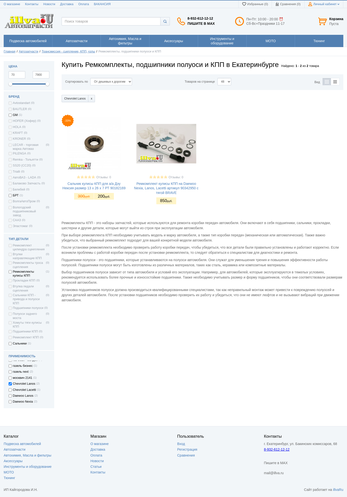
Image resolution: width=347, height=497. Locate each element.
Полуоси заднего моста (25, 315)
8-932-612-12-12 (200, 18)
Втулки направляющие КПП (27, 256)
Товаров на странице (200, 81)
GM (15, 115)
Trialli (16, 171)
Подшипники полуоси (28, 308)
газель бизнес (23, 366)
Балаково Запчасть (26, 183)
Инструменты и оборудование (28, 467)
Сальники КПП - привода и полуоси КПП (26, 299)
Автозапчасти (29, 51)
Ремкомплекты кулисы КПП (23, 273)
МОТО (9, 472)
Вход (181, 444)
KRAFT (18, 133)
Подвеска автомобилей (22, 444)
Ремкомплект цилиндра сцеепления (29, 247)
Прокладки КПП (24, 280)
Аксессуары (13, 461)
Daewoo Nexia (23, 401)
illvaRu (338, 490)
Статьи (96, 467)
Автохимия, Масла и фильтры (27, 455)
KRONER (19, 138)
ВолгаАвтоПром (24, 201)
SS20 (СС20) (22, 165)
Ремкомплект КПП (26, 337)
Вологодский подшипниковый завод (24, 211)
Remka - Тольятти (25, 159)
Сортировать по (76, 81)
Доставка (66, 4)
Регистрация (187, 449)
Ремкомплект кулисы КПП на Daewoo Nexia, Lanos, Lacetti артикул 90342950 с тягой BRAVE (166, 188)
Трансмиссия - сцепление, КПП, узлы (68, 51)
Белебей (19, 189)
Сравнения (186, 455)
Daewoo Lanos (23, 395)
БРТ (16, 195)
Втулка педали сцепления (23, 288)
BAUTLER (20, 109)
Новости (49, 4)
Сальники (20, 343)
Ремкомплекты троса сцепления (28, 264)
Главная (9, 51)
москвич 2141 (22, 378)
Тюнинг (9, 478)
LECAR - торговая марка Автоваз (26, 147)
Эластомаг (20, 226)
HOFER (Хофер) (24, 121)
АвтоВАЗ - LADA (24, 177)
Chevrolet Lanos (24, 383)
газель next (21, 371)
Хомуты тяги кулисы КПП (27, 324)
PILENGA (19, 153)
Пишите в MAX (201, 23)
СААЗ (17, 220)
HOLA (17, 127)
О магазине (12, 4)
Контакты (31, 4)
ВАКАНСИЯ (102, 4)
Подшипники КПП (25, 331)
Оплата (83, 4)
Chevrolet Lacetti (24, 390)
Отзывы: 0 (103, 177)
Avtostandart (21, 103)
